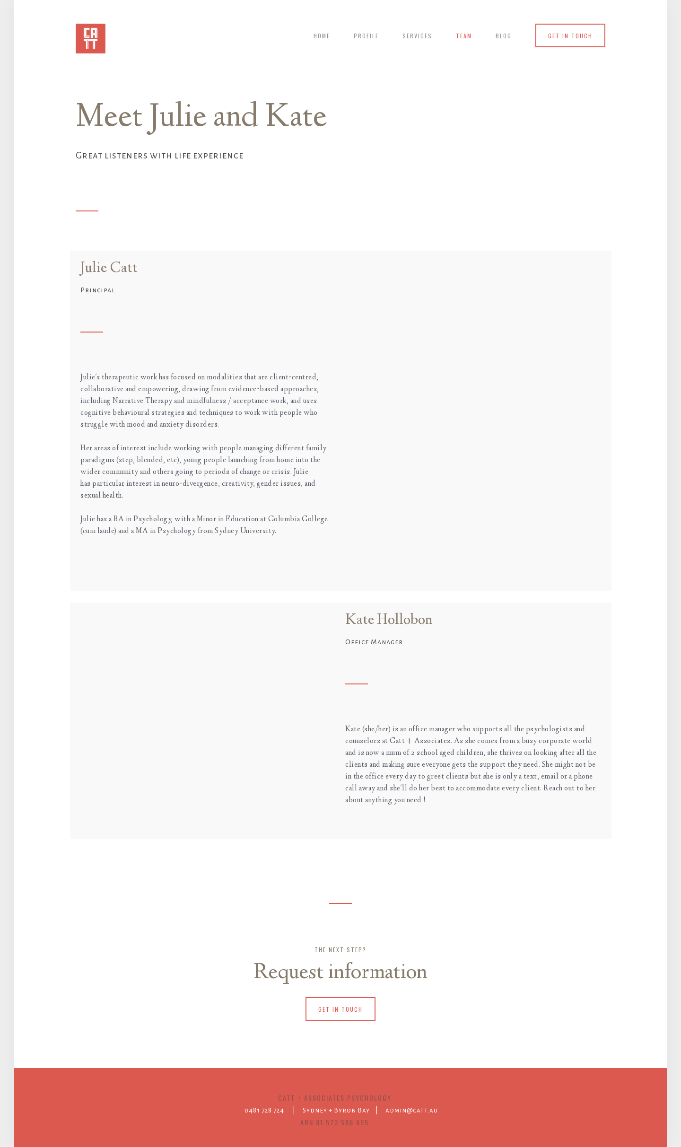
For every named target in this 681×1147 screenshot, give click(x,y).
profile (366, 36)
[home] (90, 38)
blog (504, 36)
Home (322, 36)
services (417, 36)
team (464, 36)
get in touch (570, 36)
